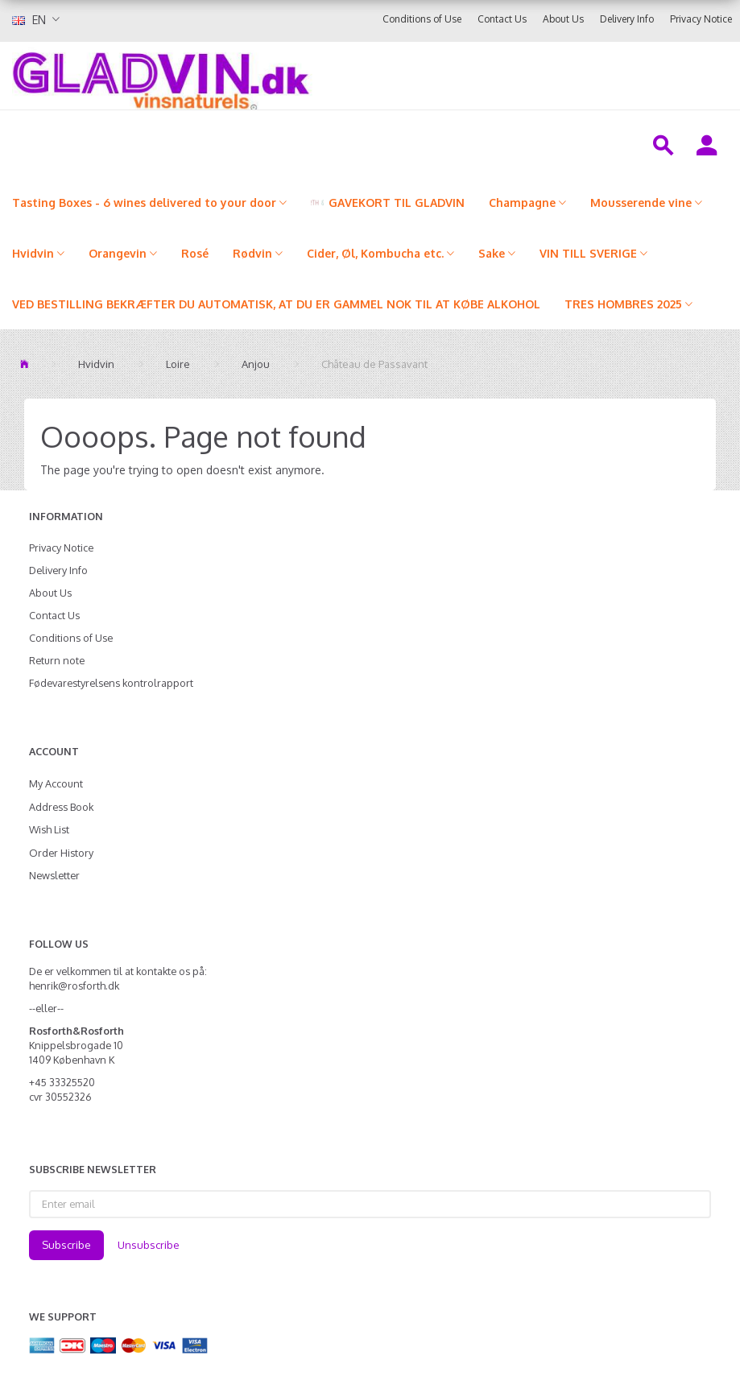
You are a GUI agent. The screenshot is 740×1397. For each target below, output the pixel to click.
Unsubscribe (149, 1244)
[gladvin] (261, 76)
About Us (563, 19)
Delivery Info (627, 19)
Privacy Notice (701, 19)
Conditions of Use (421, 19)
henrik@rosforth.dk (74, 985)
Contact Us (502, 19)
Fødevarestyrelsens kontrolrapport (111, 682)
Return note (57, 660)
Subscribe (66, 1244)
